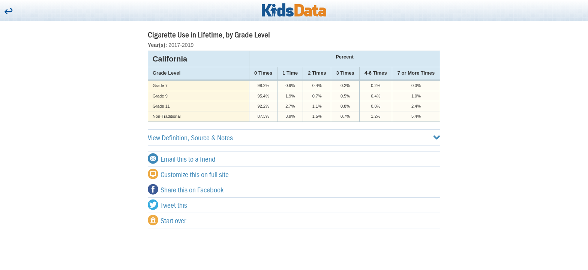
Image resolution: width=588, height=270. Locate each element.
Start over (167, 220)
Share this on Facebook (186, 189)
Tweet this (167, 205)
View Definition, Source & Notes (294, 137)
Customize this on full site (188, 174)
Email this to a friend (182, 158)
